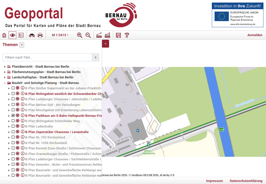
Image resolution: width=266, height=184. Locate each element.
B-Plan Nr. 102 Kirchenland (45, 137)
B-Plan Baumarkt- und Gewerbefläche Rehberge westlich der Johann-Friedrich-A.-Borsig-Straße (96, 170)
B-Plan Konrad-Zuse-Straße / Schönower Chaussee (63, 148)
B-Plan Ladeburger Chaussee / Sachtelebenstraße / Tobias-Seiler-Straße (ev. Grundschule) (92, 159)
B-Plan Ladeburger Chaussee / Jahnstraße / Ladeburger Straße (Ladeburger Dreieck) (88, 99)
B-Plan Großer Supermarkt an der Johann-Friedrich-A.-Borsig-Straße (76, 88)
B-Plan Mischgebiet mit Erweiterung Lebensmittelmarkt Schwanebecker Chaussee (86, 110)
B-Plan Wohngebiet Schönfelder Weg (52, 121)
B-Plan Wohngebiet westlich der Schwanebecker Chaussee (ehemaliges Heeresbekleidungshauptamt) (100, 94)
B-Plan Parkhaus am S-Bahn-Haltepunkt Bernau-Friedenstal (69, 116)
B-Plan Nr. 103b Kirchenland (46, 143)
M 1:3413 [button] (59, 35)
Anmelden (254, 35)
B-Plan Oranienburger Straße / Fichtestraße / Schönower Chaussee (74, 154)
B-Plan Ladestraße (39, 126)
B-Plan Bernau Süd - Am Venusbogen (52, 105)
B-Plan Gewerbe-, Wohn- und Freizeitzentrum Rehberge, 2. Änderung (76, 164)
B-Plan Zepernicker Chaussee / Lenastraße (57, 132)
